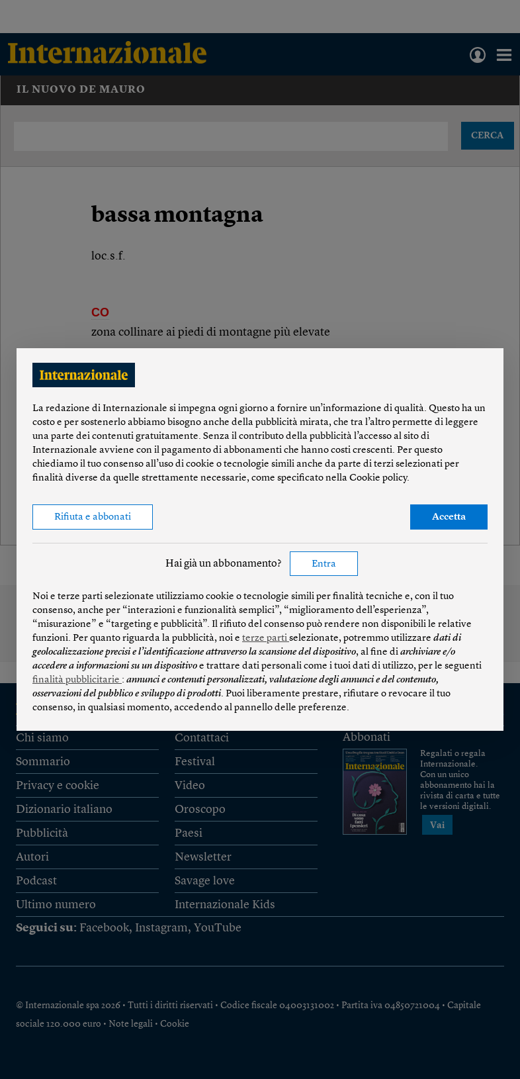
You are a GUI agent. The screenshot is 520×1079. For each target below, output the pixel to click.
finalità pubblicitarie (77, 680)
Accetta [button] (449, 517)
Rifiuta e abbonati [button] (92, 517)
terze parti (265, 638)
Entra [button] (324, 564)
